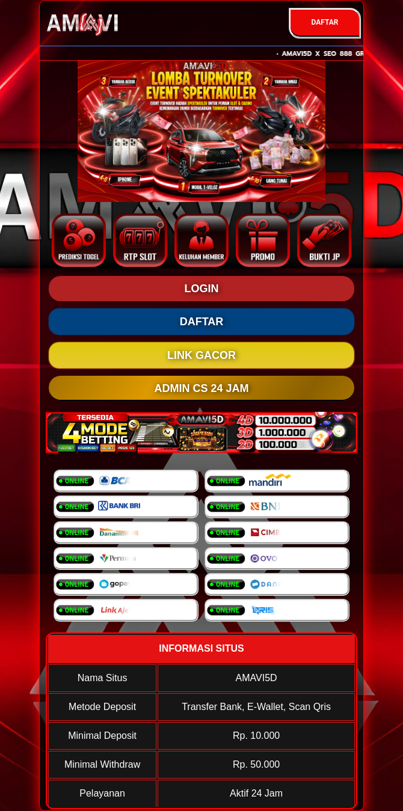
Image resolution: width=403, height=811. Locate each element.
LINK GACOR (201, 355)
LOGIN (202, 289)
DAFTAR (324, 22)
